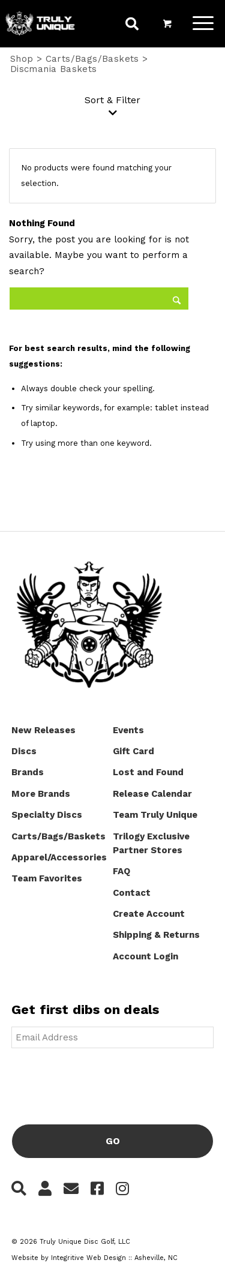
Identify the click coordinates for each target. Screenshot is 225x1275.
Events (128, 730)
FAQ (121, 871)
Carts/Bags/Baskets (92, 58)
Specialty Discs (46, 814)
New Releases (43, 730)
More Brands (40, 793)
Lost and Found (148, 772)
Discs (24, 751)
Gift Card (133, 751)
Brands (27, 772)
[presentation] (102, 1081)
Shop (22, 58)
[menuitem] (132, 26)
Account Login (145, 956)
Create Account (149, 913)
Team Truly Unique (155, 814)
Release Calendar (152, 793)
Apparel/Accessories (59, 857)
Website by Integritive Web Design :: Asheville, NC (94, 1258)
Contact (132, 892)
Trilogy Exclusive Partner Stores (151, 843)
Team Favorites (46, 878)
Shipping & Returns (156, 934)
